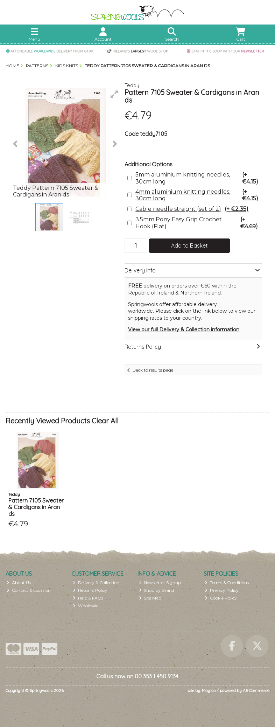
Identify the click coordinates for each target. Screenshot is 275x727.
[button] (114, 94)
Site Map (150, 598)
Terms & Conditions (227, 582)
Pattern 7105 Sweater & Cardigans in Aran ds (36, 507)
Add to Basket (189, 245)
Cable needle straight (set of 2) (191, 209)
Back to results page (153, 370)
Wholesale (85, 605)
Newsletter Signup (160, 582)
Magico (209, 690)
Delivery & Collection (96, 582)
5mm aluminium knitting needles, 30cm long (197, 178)
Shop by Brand (157, 590)
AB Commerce (256, 690)
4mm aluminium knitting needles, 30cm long (197, 195)
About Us (19, 582)
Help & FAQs (88, 598)
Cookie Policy (221, 598)
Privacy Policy (222, 590)
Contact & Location (29, 590)
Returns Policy (90, 590)
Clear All (105, 420)
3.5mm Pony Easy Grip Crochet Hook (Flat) (197, 222)
